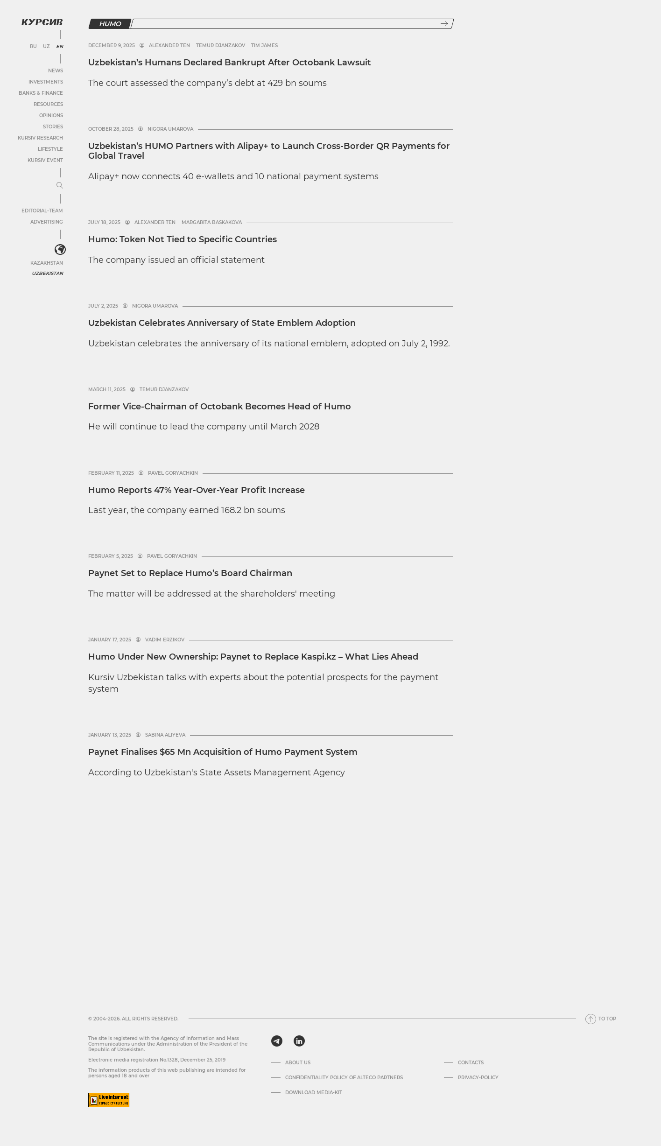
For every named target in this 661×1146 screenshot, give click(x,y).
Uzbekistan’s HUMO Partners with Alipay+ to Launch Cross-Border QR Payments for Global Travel (269, 151)
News (55, 71)
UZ (46, 46)
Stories (53, 127)
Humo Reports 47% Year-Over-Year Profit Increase (196, 490)
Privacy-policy (478, 1078)
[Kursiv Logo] (42, 22)
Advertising (46, 222)
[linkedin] (299, 1041)
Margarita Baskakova (212, 222)
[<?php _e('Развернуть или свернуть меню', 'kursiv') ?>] (60, 250)
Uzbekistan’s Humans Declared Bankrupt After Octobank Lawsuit (229, 62)
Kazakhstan (46, 263)
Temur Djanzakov (220, 46)
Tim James (264, 46)
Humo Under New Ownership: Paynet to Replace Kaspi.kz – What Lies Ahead (253, 657)
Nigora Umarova (170, 129)
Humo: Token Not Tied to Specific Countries (182, 239)
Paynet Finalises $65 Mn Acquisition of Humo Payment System (223, 752)
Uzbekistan (47, 273)
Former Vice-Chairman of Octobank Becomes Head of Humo (219, 406)
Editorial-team (42, 211)
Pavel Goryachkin (173, 473)
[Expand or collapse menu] (59, 186)
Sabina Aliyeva (165, 735)
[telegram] (276, 1041)
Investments (45, 82)
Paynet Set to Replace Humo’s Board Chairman (190, 573)
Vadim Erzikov (164, 640)
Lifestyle (50, 149)
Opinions (51, 115)
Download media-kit (313, 1093)
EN (59, 46)
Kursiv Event (45, 160)
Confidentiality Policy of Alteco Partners (344, 1078)
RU (33, 46)
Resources (48, 104)
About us (297, 1063)
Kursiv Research (40, 138)
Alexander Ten (169, 46)
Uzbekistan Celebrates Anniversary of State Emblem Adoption (222, 323)
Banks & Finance (41, 93)
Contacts (471, 1063)
